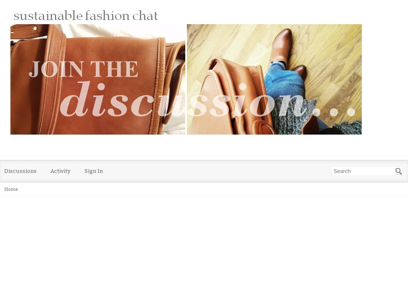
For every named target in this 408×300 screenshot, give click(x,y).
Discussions (20, 171)
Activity (60, 171)
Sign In (94, 171)
